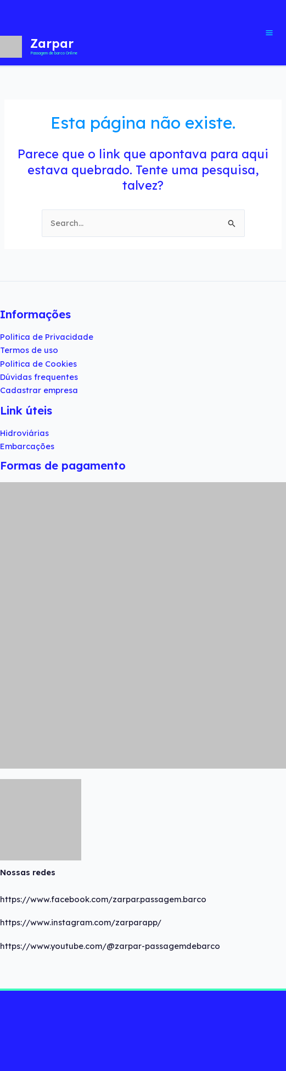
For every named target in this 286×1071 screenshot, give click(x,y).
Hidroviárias (24, 433)
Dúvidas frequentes (39, 377)
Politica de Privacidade (46, 337)
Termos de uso (29, 350)
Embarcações (27, 446)
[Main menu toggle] (271, 33)
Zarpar (52, 43)
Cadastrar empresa (39, 390)
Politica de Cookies (38, 363)
